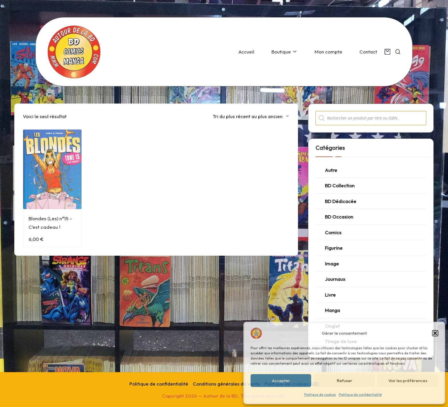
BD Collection (340, 185)
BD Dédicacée (340, 201)
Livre (330, 295)
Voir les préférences (407, 380)
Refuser (344, 380)
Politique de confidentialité (360, 394)
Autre (331, 170)
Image (332, 264)
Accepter (281, 380)
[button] (435, 333)
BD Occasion (339, 217)
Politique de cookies (320, 394)
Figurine (334, 248)
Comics (333, 232)
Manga (332, 310)
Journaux (335, 279)
